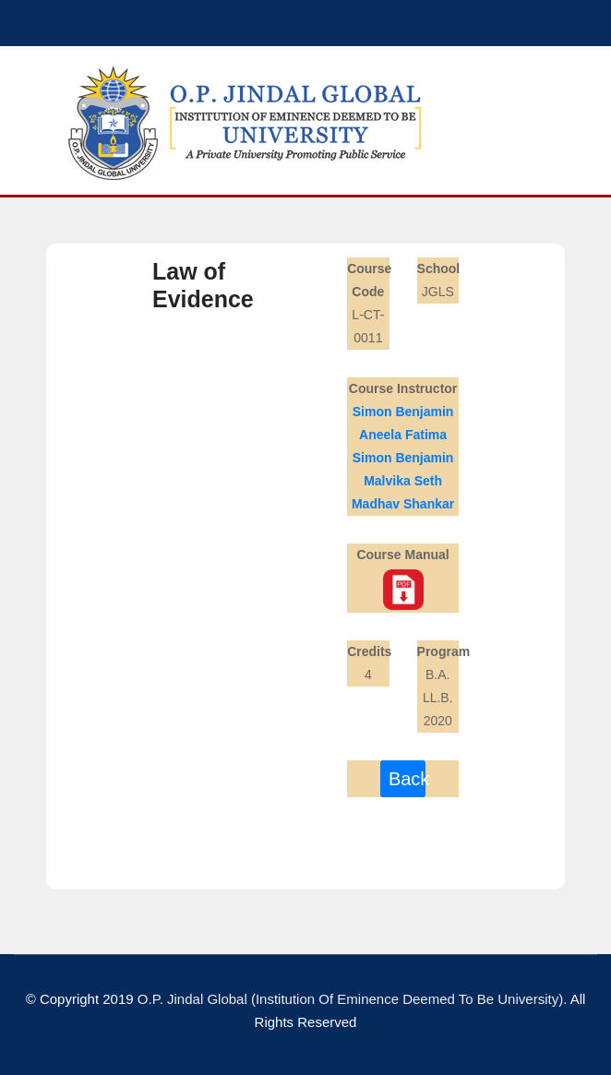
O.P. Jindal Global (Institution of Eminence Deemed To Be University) (350, 999)
